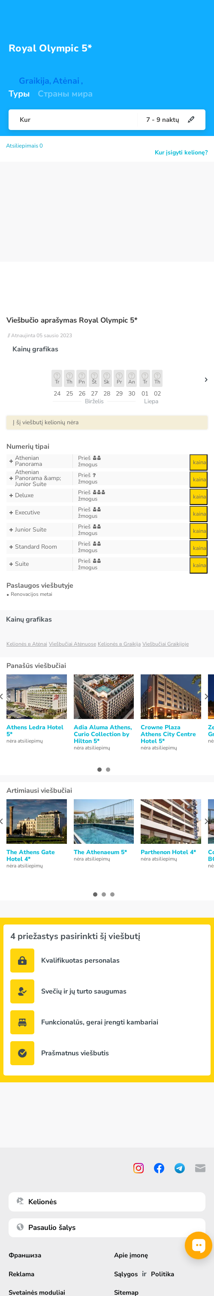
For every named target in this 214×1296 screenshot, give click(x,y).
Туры (19, 94)
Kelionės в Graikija (119, 643)
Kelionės (37, 1202)
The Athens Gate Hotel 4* (30, 856)
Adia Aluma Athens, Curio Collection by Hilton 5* (103, 734)
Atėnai (66, 81)
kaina (199, 462)
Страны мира (65, 94)
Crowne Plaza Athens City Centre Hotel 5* (168, 734)
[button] (206, 382)
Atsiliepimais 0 (24, 146)
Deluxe (39, 495)
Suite (39, 564)
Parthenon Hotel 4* (168, 852)
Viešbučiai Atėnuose (72, 643)
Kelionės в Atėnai (26, 643)
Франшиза (25, 1255)
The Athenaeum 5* (100, 852)
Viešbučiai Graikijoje (165, 643)
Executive (39, 513)
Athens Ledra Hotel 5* (34, 731)
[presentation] (206, 696)
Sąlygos (126, 1274)
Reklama (21, 1274)
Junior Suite (39, 530)
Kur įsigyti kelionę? (181, 152)
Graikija (34, 81)
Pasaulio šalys (46, 1228)
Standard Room (39, 547)
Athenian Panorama (39, 461)
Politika (162, 1274)
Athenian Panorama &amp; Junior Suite (39, 478)
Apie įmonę (131, 1255)
